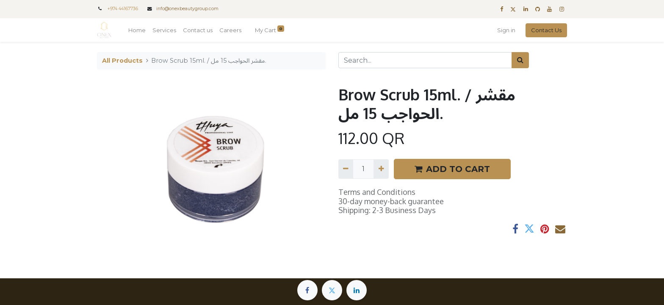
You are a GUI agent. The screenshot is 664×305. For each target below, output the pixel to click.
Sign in (506, 30)
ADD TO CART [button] (452, 169)
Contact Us (546, 30)
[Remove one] (345, 169)
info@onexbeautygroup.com (187, 8)
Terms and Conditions (376, 192)
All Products (122, 60)
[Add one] (381, 169)
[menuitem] (137, 30)
